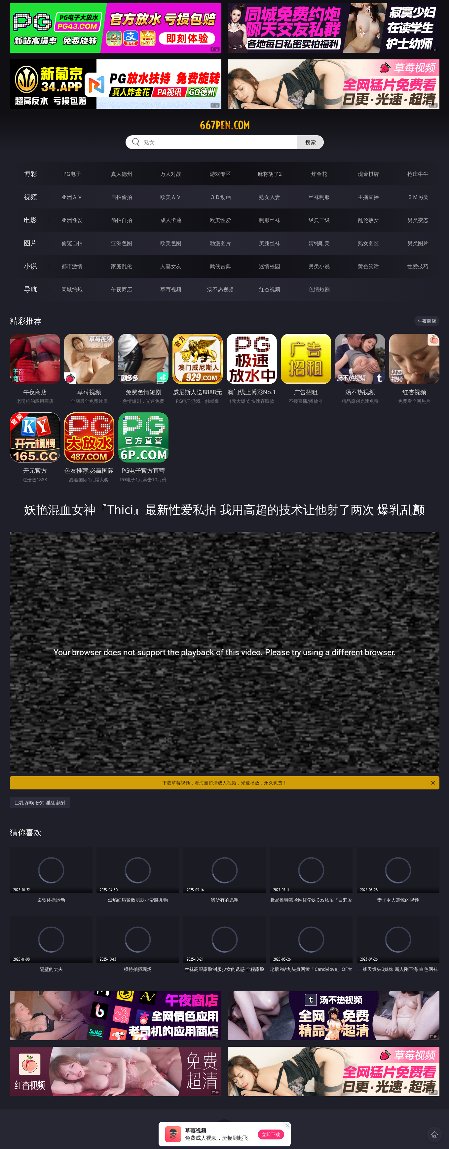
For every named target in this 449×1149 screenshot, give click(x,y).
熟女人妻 (269, 197)
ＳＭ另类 (418, 197)
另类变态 (418, 220)
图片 (30, 243)
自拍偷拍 (121, 197)
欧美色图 (170, 243)
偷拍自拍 (121, 220)
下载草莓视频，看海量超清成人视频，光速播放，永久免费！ (299, 783)
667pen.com (225, 125)
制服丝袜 (269, 220)
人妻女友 (170, 266)
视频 (30, 196)
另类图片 (418, 243)
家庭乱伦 (121, 266)
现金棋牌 (368, 173)
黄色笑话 (368, 266)
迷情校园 (269, 266)
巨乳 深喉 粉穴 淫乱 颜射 (40, 802)
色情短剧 (319, 289)
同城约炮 (72, 289)
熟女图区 (368, 243)
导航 (30, 289)
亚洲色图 (121, 243)
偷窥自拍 (72, 243)
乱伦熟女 (368, 220)
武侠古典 (220, 266)
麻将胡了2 (270, 173)
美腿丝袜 (269, 243)
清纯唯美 (319, 243)
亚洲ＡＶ (72, 197)
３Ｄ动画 (220, 197)
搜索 (310, 142)
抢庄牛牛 (418, 173)
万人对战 (170, 173)
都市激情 (72, 266)
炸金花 (319, 173)
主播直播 (368, 197)
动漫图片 (220, 243)
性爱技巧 (418, 266)
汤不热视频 (220, 289)
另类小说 (319, 266)
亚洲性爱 (72, 220)
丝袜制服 (319, 197)
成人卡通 (170, 220)
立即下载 (271, 1134)
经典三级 (319, 220)
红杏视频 (269, 289)
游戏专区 (220, 173)
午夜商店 (121, 289)
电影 (30, 219)
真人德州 (121, 173)
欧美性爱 (220, 220)
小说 (30, 266)
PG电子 (72, 173)
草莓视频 (170, 289)
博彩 (30, 173)
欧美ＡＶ (170, 197)
